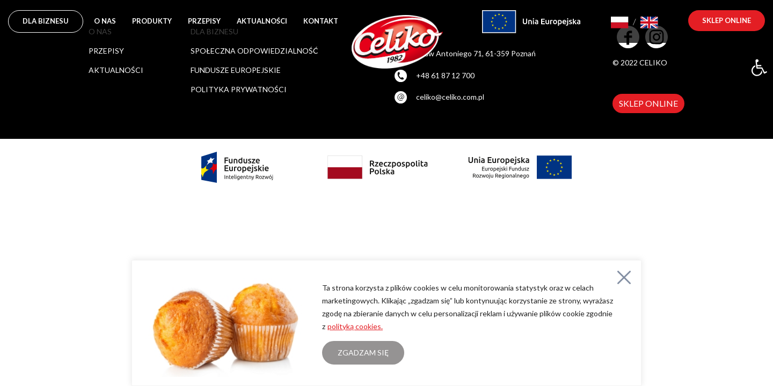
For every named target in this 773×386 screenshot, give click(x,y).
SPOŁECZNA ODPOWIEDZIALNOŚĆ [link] (254, 50)
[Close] (624, 277)
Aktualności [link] (262, 21)
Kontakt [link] (320, 21)
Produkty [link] (152, 21)
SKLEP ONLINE (648, 103)
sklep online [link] (726, 20)
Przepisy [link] (204, 21)
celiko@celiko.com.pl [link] (450, 96)
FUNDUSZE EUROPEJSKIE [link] (236, 70)
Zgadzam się (363, 352)
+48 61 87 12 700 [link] (445, 75)
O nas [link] (105, 21)
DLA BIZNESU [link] (46, 21)
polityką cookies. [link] (355, 326)
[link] (759, 67)
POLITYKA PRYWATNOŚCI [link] (239, 89)
